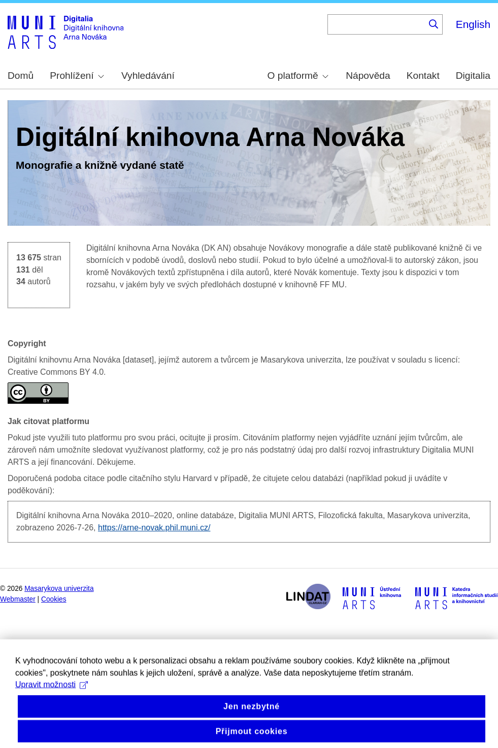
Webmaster (18, 599)
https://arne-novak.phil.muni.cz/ (154, 527)
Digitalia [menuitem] (473, 75)
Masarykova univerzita (58, 588)
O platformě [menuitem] (298, 75)
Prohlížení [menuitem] (77, 75)
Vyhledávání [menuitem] (148, 75)
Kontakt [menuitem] (423, 75)
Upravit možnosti (51, 693)
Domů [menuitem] (21, 75)
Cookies (54, 599)
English (473, 24)
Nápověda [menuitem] (368, 75)
